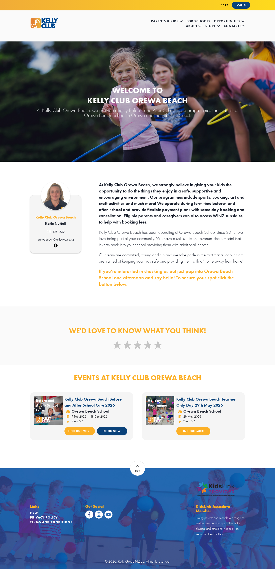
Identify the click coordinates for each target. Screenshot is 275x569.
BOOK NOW (112, 431)
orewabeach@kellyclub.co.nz (55, 239)
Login (241, 5)
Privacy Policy (44, 517)
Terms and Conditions (51, 522)
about (194, 26)
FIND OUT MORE (79, 431)
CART (224, 5)
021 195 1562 (56, 232)
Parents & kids (167, 21)
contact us (234, 26)
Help (34, 513)
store (212, 26)
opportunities (229, 21)
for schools (198, 21)
